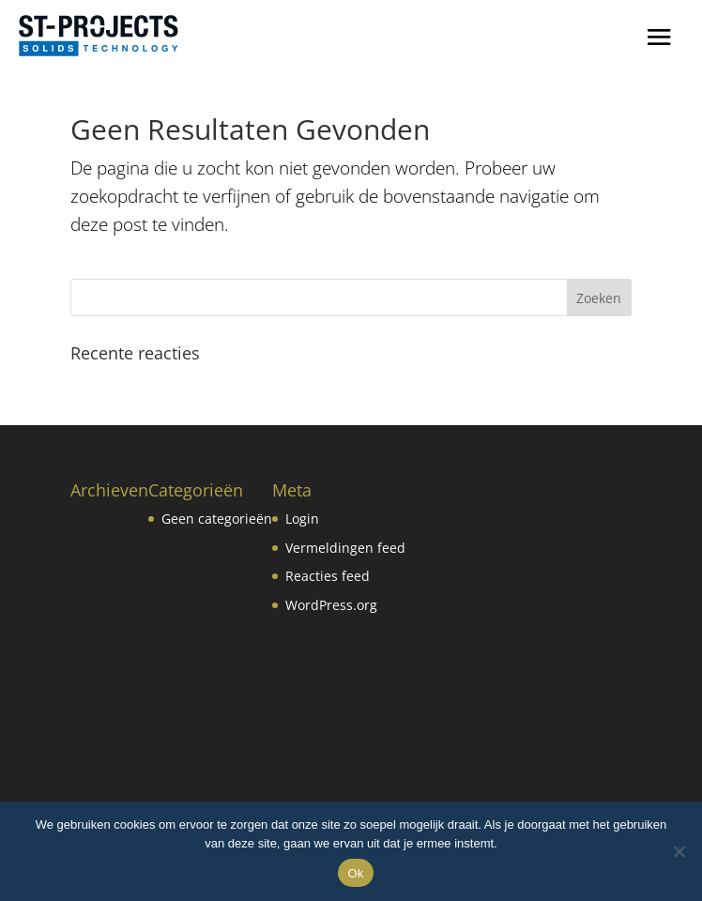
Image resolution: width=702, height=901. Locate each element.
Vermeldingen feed (345, 548)
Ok (355, 873)
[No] (678, 851)
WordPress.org (331, 605)
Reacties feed (327, 576)
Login (302, 518)
